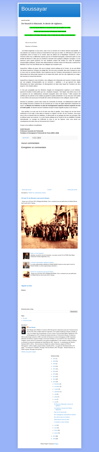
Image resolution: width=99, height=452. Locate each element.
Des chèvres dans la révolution (62, 417)
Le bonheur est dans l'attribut (61, 422)
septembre (57, 391)
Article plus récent (26, 189)
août (55, 394)
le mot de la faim (27, 320)
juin (55, 399)
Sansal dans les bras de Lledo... (62, 419)
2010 (54, 438)
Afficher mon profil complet (28, 352)
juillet (56, 397)
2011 (54, 436)
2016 (54, 371)
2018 (54, 366)
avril (55, 425)
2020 (54, 361)
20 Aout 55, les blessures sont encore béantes (35, 198)
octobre (56, 389)
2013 (54, 379)
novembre (57, 386)
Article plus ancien (72, 189)
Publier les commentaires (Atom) (37, 192)
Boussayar (34, 9)
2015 (54, 374)
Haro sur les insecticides (60, 412)
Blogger (56, 443)
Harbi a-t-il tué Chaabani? (37, 253)
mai (55, 402)
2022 (54, 358)
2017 (54, 369)
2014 (54, 376)
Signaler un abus (26, 286)
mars (55, 427)
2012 (54, 381)
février (56, 430)
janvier (56, 433)
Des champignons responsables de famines (65, 414)
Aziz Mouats (32, 327)
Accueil (49, 189)
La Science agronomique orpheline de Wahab (41, 262)
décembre (57, 384)
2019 (54, 363)
